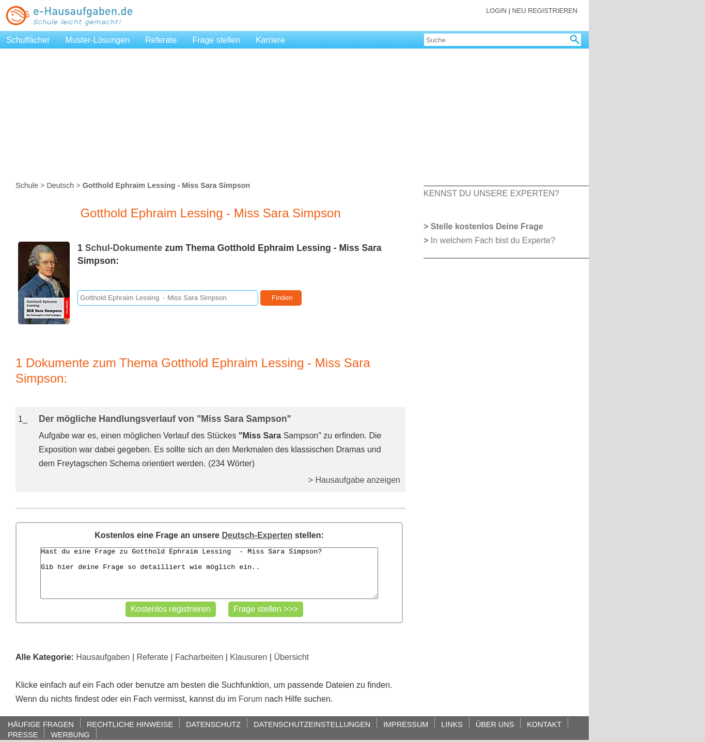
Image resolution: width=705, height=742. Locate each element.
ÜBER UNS (495, 724)
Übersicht (291, 657)
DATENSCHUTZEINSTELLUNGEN (312, 724)
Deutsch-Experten (257, 535)
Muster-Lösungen (98, 40)
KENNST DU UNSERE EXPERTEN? (491, 193)
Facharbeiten (199, 657)
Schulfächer (28, 40)
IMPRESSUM (405, 724)
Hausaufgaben (103, 657)
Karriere (270, 40)
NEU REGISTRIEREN (544, 10)
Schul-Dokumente (124, 248)
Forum (250, 698)
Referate (161, 40)
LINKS (452, 724)
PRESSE (23, 734)
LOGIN (496, 10)
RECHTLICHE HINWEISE (130, 724)
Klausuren (248, 657)
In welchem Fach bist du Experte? (493, 240)
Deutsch (60, 185)
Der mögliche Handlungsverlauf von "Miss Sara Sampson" (165, 419)
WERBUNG (70, 734)
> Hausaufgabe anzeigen (354, 480)
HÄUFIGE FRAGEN (41, 724)
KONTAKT (544, 724)
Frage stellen (216, 40)
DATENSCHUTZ (213, 724)
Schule (26, 185)
